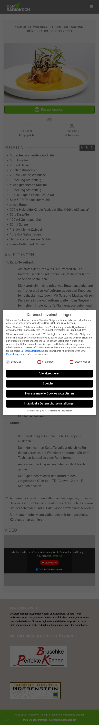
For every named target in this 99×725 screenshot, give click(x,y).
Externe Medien (80, 359)
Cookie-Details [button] (33, 408)
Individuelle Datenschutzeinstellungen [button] (49, 401)
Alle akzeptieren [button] (49, 371)
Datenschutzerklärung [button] (51, 408)
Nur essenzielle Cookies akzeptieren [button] (49, 391)
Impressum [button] (67, 408)
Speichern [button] (49, 381)
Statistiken (45, 359)
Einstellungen (13, 351)
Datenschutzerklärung (32, 348)
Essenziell (13, 359)
